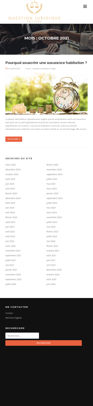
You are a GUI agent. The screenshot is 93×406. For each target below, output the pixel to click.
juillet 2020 (10, 284)
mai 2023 (50, 226)
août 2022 (10, 236)
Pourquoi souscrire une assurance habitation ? (46, 63)
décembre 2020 (54, 269)
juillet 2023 (51, 222)
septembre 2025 (54, 174)
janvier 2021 (11, 269)
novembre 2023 (54, 217)
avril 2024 (10, 212)
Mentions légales (13, 317)
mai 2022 (50, 241)
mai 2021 (9, 265)
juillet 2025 (51, 179)
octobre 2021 (52, 250)
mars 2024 (51, 212)
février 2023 (52, 231)
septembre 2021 (13, 255)
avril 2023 (10, 231)
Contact (9, 313)
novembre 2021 (13, 250)
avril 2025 (10, 188)
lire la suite (13, 139)
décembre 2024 (13, 198)
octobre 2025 (11, 174)
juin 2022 (9, 241)
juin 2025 (9, 183)
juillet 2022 (51, 236)
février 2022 (52, 246)
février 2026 (52, 164)
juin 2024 (9, 207)
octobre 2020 (52, 274)
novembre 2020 (13, 274)
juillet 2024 (51, 202)
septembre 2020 (13, 279)
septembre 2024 (54, 198)
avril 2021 (51, 265)
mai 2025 (50, 183)
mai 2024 (50, 207)
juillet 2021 (10, 260)
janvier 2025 (52, 193)
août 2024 (10, 202)
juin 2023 (9, 226)
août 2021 (51, 255)
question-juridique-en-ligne (44, 68)
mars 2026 (10, 164)
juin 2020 (50, 284)
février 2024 (11, 217)
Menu (85, 6)
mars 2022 (10, 246)
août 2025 (10, 179)
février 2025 (11, 193)
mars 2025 (51, 188)
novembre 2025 (54, 169)
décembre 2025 (13, 169)
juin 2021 (50, 260)
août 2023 (10, 222)
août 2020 (51, 279)
